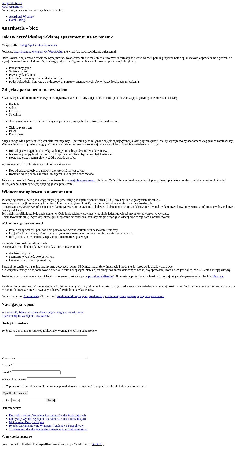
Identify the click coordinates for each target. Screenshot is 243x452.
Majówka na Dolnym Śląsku (26, 426)
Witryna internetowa (14, 383)
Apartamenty (31, 296)
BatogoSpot (27, 45)
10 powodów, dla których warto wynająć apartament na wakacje (48, 433)
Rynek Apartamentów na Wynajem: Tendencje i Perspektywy (46, 430)
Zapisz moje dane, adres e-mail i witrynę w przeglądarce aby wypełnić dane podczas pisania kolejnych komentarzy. (76, 391)
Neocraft (217, 276)
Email (6, 376)
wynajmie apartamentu (81, 180)
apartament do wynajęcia (72, 296)
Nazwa (7, 369)
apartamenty (96, 296)
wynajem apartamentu (150, 296)
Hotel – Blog (17, 20)
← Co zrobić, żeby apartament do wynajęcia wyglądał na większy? (42, 312)
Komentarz (8, 363)
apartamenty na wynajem (120, 296)
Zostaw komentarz (46, 45)
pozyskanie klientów (100, 276)
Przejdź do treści (12, 3)
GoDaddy (98, 448)
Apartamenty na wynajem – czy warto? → (27, 315)
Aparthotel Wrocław (21, 16)
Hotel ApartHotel (12, 6)
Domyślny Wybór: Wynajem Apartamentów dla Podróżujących (47, 420)
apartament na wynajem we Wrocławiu (38, 51)
